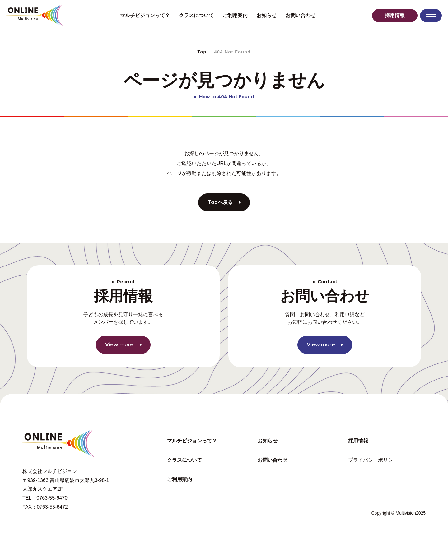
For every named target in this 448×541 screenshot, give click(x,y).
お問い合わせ (300, 15)
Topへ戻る (224, 202)
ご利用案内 (235, 15)
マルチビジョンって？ (145, 15)
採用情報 (395, 15)
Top (202, 51)
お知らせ (267, 15)
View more (123, 345)
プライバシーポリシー (373, 460)
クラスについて (196, 15)
